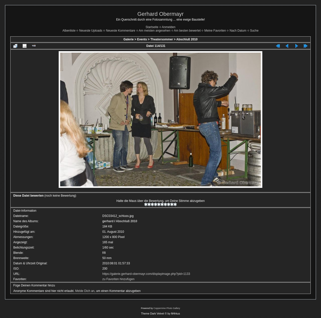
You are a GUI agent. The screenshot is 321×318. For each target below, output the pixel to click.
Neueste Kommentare (120, 30)
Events (142, 39)
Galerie (128, 39)
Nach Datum (238, 30)
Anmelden (168, 27)
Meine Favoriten (215, 30)
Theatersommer (161, 39)
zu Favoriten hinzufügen (118, 279)
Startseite (152, 27)
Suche (254, 30)
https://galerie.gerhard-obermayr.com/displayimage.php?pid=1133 (146, 274)
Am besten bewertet (187, 30)
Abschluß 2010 (187, 39)
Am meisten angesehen (154, 30)
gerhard (108, 221)
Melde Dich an (85, 291)
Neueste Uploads (90, 30)
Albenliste (68, 30)
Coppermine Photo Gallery (166, 308)
